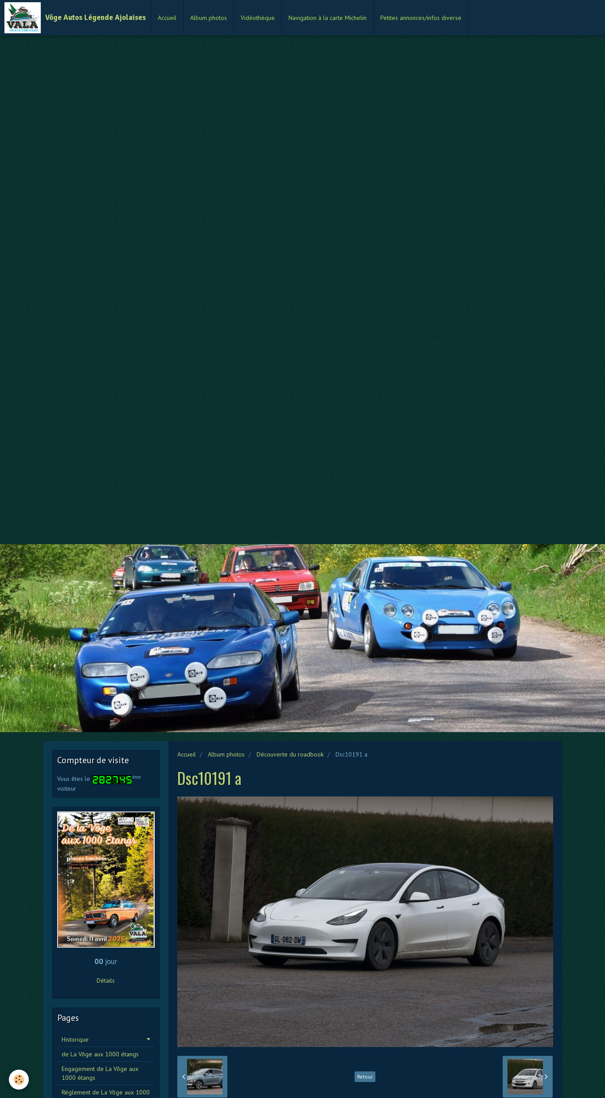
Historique (75, 1039)
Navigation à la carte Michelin (328, 18)
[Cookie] (19, 1080)
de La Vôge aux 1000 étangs (100, 1054)
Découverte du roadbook (290, 754)
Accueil (167, 18)
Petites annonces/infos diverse (420, 18)
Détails (106, 980)
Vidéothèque (258, 18)
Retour (365, 1076)
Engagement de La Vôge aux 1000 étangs (100, 1073)
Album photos (208, 18)
